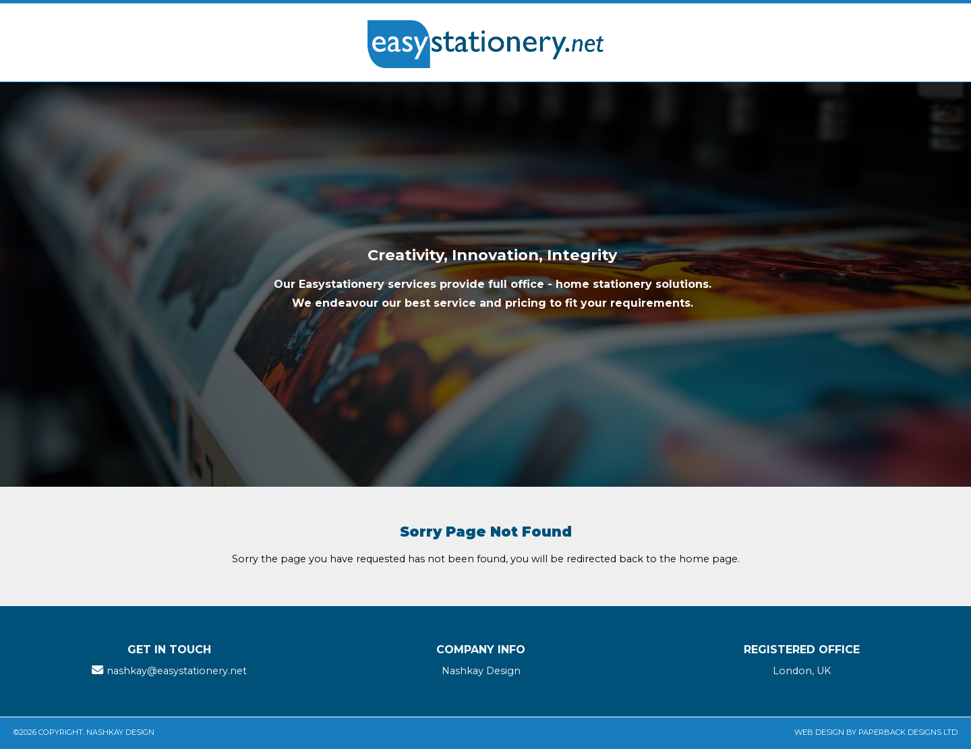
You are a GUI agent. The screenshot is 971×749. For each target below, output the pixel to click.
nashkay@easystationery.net (177, 671)
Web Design (819, 732)
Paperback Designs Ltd (908, 732)
